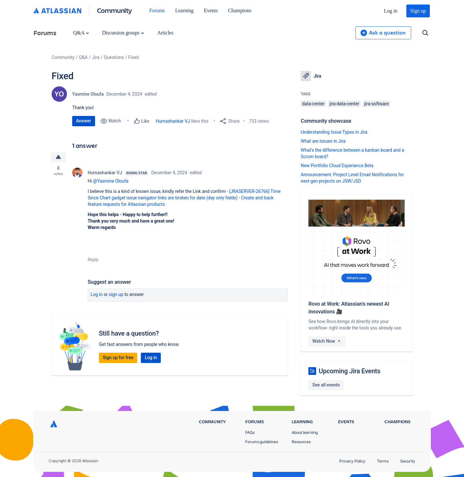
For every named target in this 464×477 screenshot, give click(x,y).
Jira (96, 57)
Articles (165, 32)
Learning (184, 10)
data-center (313, 103)
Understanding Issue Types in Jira (334, 132)
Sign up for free (118, 357)
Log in (391, 11)
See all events (326, 384)
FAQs (250, 432)
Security (407, 461)
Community (114, 10)
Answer (83, 120)
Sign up (418, 11)
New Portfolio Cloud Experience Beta (337, 165)
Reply (93, 259)
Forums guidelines (261, 441)
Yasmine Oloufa (88, 94)
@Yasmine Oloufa (111, 181)
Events (211, 10)
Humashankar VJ (173, 121)
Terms (383, 461)
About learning (305, 432)
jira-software (376, 103)
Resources (301, 441)
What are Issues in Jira (323, 141)
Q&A (81, 32)
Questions (114, 57)
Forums (157, 10)
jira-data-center (344, 103)
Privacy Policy (352, 461)
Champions (239, 10)
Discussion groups (123, 32)
